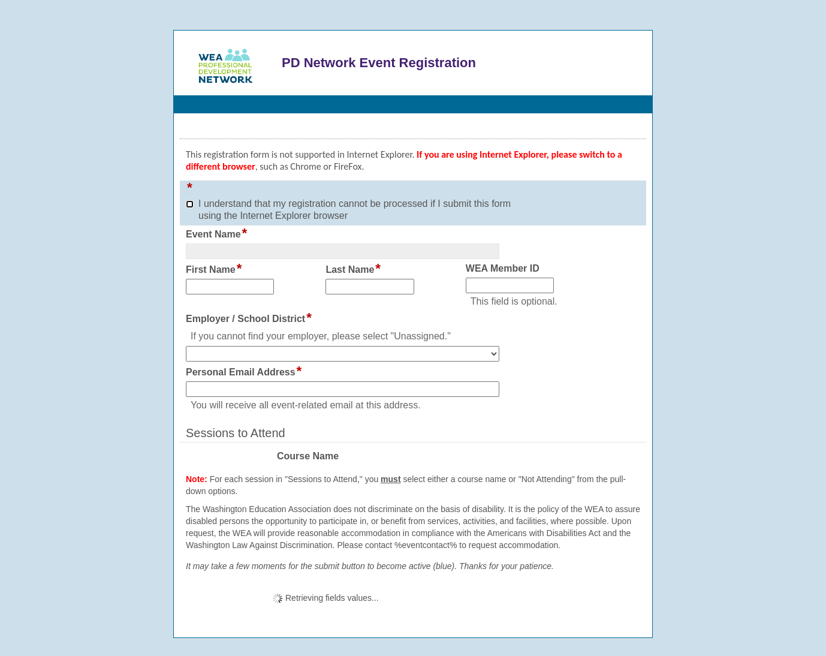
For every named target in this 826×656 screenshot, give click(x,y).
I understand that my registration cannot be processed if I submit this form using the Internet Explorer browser (354, 209)
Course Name (308, 456)
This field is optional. (514, 301)
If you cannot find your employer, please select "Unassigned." (321, 336)
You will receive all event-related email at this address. (306, 405)
